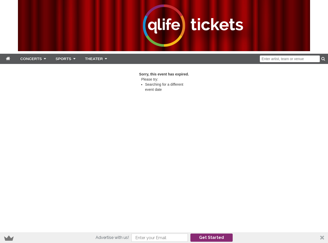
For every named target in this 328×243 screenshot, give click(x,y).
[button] (164, 237)
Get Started (211, 237)
